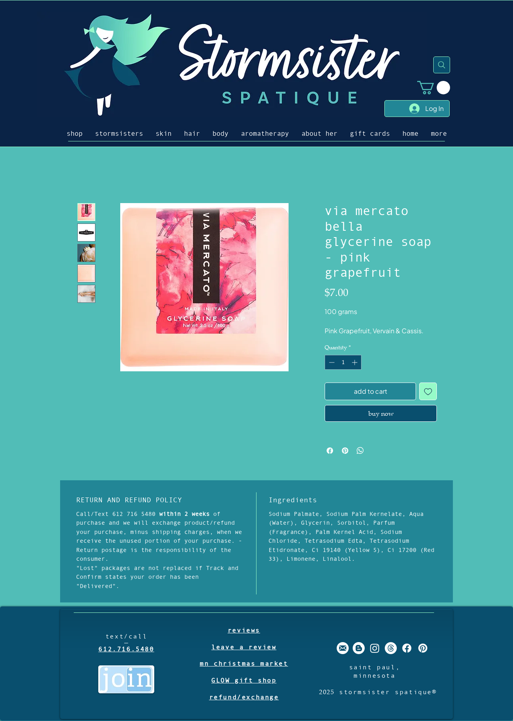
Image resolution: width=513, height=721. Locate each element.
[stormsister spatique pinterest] (423, 648)
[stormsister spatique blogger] (359, 648)
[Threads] (391, 648)
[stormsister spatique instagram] (375, 648)
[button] (433, 87)
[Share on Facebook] (330, 450)
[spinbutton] (343, 362)
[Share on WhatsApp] (360, 450)
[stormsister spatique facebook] (407, 648)
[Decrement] (331, 362)
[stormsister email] (343, 648)
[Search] (441, 64)
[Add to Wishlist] (428, 391)
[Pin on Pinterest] (345, 450)
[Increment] (355, 362)
